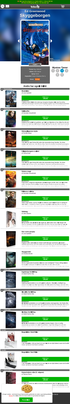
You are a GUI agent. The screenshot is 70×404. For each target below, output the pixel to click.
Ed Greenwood (35, 11)
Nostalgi (37, 79)
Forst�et (26, 400)
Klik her (11, 395)
